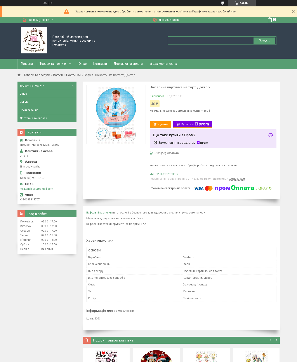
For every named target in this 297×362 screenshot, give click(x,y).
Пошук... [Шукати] (264, 40)
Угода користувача (163, 63)
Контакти (100, 63)
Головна (27, 63)
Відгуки (24, 101)
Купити (163, 124)
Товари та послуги (53, 63)
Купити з (195, 124)
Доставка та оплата (128, 63)
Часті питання (29, 110)
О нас (83, 63)
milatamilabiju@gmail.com (36, 188)
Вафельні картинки (67, 75)
